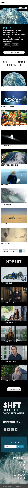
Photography (15, 44)
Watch (22, 461)
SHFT (3, 2)
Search (21, 477)
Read (23, 468)
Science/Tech (7, 47)
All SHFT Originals (14, 389)
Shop (22, 464)
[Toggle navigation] (25, 2)
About (22, 471)
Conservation (7, 44)
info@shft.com (12, 422)
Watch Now (14, 52)
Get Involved (19, 474)
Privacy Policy (18, 486)
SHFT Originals (18, 458)
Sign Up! (20, 446)
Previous (5, 251)
